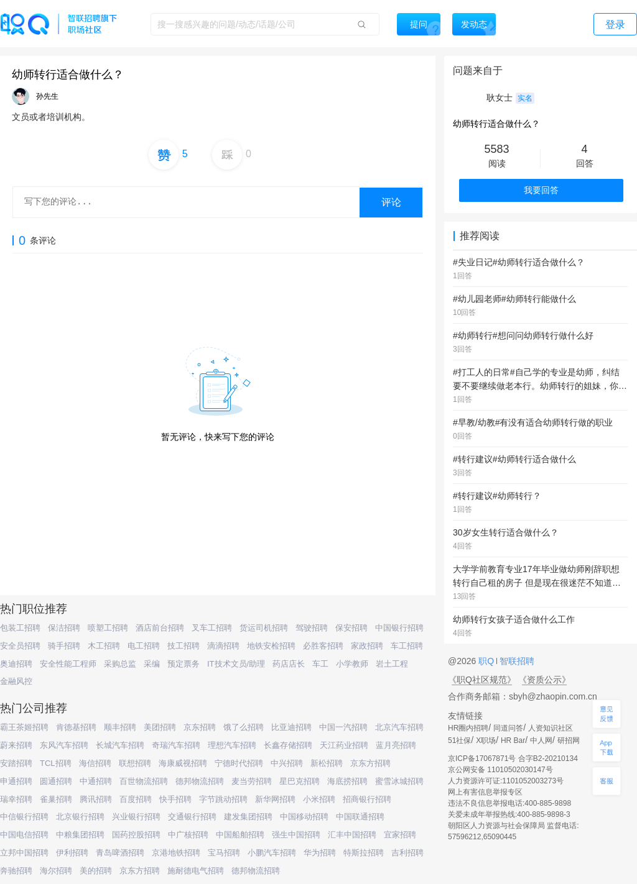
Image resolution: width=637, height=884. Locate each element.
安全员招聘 (20, 645)
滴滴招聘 (223, 645)
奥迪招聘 (16, 663)
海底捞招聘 (347, 781)
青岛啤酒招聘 (120, 852)
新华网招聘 (275, 799)
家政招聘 (367, 645)
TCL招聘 (56, 763)
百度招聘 (135, 799)
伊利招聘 (72, 852)
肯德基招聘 (76, 727)
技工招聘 (183, 645)
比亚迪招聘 (291, 727)
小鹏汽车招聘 (272, 852)
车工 (320, 663)
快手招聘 (175, 799)
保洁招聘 (64, 627)
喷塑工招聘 (108, 627)
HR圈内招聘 (468, 728)
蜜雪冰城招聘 (399, 781)
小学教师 (352, 663)
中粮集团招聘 (80, 834)
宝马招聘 (224, 852)
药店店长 (288, 663)
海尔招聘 (56, 870)
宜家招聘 (400, 834)
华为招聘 (320, 852)
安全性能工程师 (68, 663)
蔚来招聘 (16, 745)
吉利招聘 (407, 852)
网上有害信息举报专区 (485, 792)
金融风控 (16, 681)
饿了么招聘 (243, 727)
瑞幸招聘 (16, 799)
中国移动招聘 (304, 816)
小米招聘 (319, 799)
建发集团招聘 (248, 816)
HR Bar (513, 740)
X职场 (486, 740)
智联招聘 (515, 661)
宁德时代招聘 (239, 763)
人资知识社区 (550, 728)
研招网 (568, 740)
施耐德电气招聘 (195, 870)
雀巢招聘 (56, 799)
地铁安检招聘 (271, 645)
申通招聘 (16, 781)
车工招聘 (407, 645)
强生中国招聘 (296, 834)
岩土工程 (392, 663)
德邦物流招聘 (199, 781)
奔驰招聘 (16, 870)
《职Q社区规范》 (482, 680)
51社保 (459, 740)
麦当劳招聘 (251, 781)
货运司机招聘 (263, 627)
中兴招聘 (287, 763)
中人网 (541, 740)
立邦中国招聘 (24, 852)
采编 (152, 663)
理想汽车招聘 (232, 745)
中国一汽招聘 (343, 727)
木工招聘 (104, 645)
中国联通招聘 (360, 816)
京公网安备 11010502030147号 (500, 769)
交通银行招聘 (192, 816)
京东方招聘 (370, 763)
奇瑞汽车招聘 (176, 745)
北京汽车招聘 (399, 727)
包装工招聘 (20, 627)
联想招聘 (135, 763)
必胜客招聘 (323, 645)
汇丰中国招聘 (352, 834)
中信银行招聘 (24, 816)
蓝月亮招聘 (396, 745)
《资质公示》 (544, 680)
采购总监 (120, 663)
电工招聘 (144, 645)
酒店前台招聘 (160, 627)
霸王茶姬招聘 (24, 727)
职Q (487, 661)
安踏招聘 (16, 763)
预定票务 (183, 663)
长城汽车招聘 (120, 745)
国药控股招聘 (136, 834)
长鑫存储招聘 (288, 745)
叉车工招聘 (212, 627)
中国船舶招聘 (240, 834)
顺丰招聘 (120, 727)
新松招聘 (326, 763)
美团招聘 (160, 727)
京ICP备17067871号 (482, 758)
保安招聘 (351, 627)
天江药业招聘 (344, 745)
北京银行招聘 (80, 816)
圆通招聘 (56, 781)
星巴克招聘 (299, 781)
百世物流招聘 (143, 781)
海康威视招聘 (183, 763)
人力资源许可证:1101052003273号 (506, 781)
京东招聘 (200, 727)
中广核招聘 (188, 834)
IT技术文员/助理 (236, 663)
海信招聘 (95, 763)
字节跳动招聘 (223, 799)
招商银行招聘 (367, 799)
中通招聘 (96, 781)
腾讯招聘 (96, 799)
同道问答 (508, 728)
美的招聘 (96, 870)
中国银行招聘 (399, 627)
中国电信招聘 (24, 834)
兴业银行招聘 (136, 816)
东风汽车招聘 (64, 745)
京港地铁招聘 (176, 852)
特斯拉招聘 (363, 852)
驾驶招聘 (311, 627)
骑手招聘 (64, 645)
